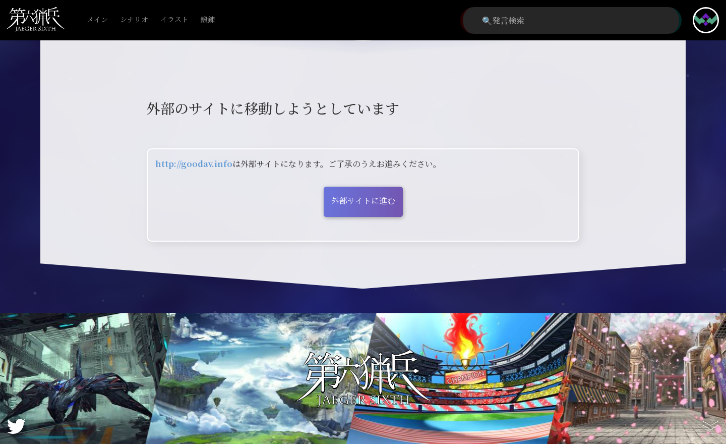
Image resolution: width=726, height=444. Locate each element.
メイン (97, 20)
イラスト (174, 20)
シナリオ (134, 20)
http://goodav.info (193, 164)
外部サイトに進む (363, 200)
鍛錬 (208, 20)
